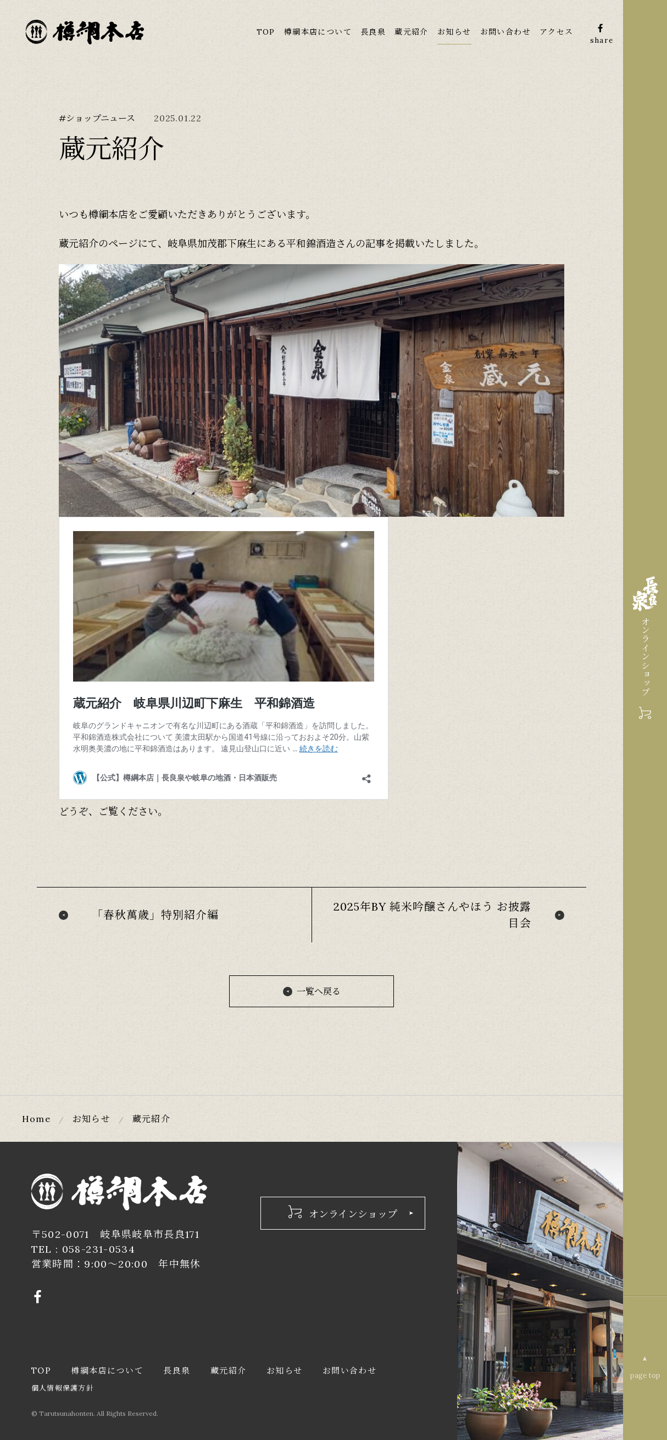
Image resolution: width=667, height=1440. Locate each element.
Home (36, 1118)
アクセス (557, 32)
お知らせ (454, 32)
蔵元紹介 (411, 32)
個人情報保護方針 (62, 1387)
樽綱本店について (318, 32)
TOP (266, 32)
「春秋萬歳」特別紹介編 (155, 915)
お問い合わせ (505, 32)
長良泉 (373, 32)
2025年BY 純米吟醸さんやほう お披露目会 (432, 915)
